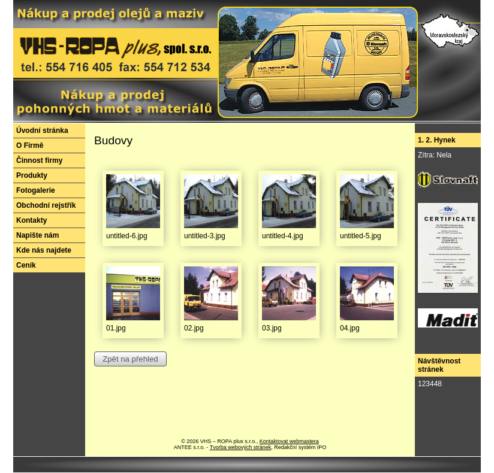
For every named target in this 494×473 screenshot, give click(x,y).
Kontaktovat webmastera (289, 441)
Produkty (31, 175)
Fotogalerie (35, 190)
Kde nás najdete (43, 250)
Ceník (26, 265)
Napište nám (37, 235)
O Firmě (29, 145)
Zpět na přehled (130, 358)
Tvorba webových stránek (241, 447)
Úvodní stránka (42, 130)
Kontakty (31, 220)
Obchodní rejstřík (46, 205)
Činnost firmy (39, 160)
